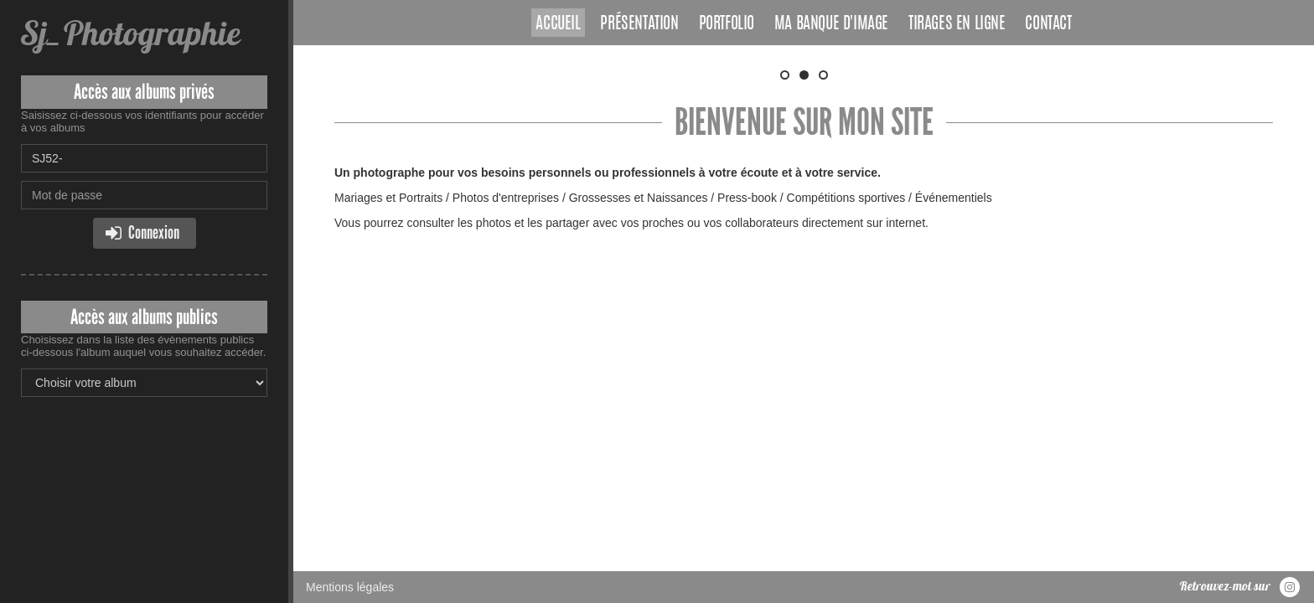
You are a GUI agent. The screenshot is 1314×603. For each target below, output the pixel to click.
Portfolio (726, 24)
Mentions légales (350, 305)
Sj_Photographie (130, 33)
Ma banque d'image (831, 24)
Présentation (639, 24)
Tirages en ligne (957, 24)
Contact (1048, 24)
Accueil (557, 24)
